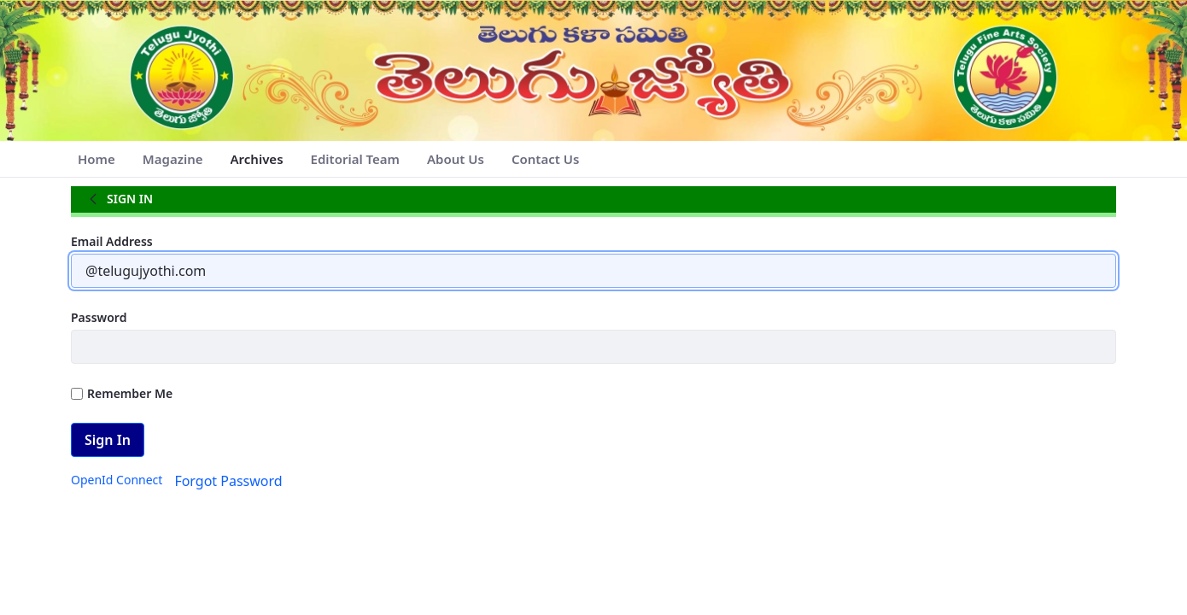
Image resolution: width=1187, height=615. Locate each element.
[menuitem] (96, 159)
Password (98, 317)
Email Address (112, 241)
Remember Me (121, 393)
